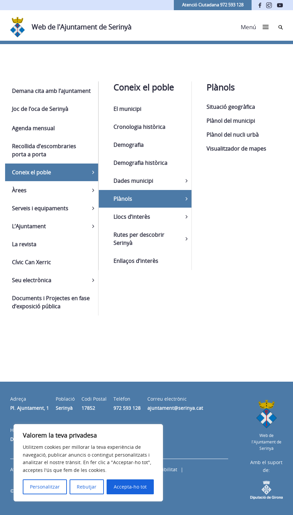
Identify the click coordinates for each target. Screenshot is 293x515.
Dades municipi (133, 181)
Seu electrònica (31, 280)
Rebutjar (86, 486)
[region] (88, 462)
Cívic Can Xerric (31, 262)
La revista (24, 244)
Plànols (122, 199)
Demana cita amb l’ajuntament (51, 91)
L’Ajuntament (29, 226)
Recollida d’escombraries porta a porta (44, 150)
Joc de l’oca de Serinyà (40, 109)
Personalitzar (45, 486)
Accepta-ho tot (130, 486)
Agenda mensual (33, 128)
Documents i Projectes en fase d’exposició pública (51, 302)
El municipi (127, 109)
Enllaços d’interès (135, 261)
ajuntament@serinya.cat (175, 408)
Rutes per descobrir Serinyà (138, 239)
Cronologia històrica (139, 127)
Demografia (128, 145)
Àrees (19, 190)
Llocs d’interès (131, 217)
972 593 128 (127, 408)
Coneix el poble (31, 172)
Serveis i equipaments (40, 208)
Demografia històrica (140, 163)
